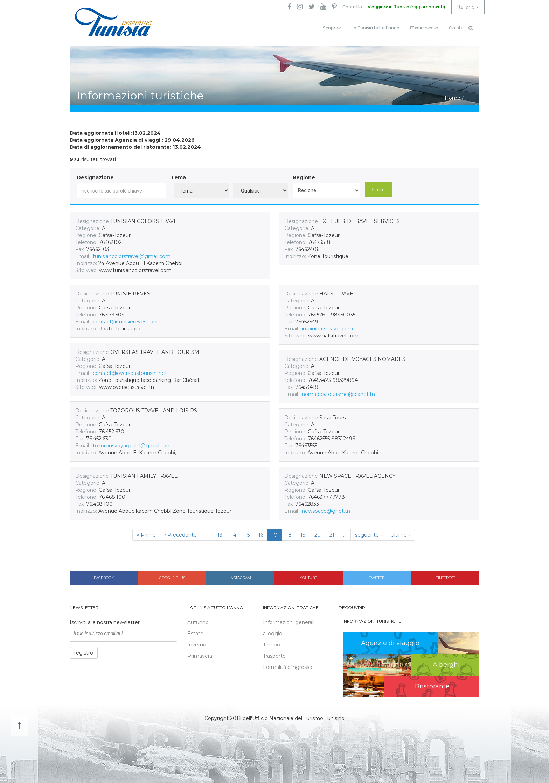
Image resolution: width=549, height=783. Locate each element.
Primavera (199, 656)
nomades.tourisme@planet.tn (338, 394)
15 (247, 535)
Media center (424, 28)
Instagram (240, 577)
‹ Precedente (181, 535)
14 (233, 535)
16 (260, 535)
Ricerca (378, 190)
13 (219, 535)
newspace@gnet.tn (326, 511)
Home (452, 98)
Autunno (198, 622)
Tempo (271, 645)
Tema (178, 177)
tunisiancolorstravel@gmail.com (132, 256)
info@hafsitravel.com (327, 329)
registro (83, 653)
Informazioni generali (288, 622)
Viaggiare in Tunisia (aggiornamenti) (406, 7)
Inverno (196, 645)
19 (303, 535)
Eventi (455, 28)
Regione (304, 177)
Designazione (95, 177)
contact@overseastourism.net (130, 373)
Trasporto (274, 656)
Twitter (376, 577)
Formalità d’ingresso (287, 667)
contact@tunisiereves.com (126, 322)
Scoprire (332, 28)
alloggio (272, 633)
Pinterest (445, 577)
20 (317, 535)
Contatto (352, 7)
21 (331, 535)
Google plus (172, 577)
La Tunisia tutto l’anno (375, 28)
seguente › (368, 535)
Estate (195, 633)
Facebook (104, 577)
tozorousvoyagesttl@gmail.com (132, 445)
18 (289, 535)
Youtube (308, 577)
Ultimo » (400, 535)
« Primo (146, 535)
